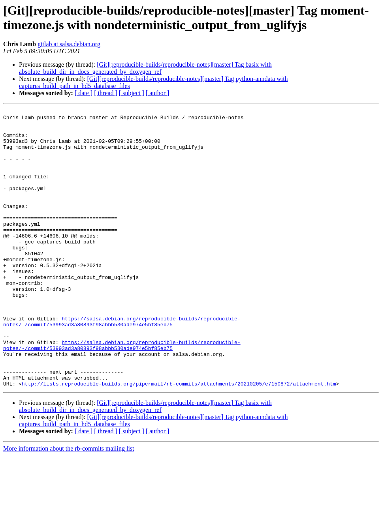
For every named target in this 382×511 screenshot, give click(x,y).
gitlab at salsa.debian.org (69, 44)
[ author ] (157, 93)
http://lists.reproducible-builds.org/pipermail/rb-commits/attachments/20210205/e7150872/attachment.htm (179, 439)
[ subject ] (131, 93)
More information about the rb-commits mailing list (68, 504)
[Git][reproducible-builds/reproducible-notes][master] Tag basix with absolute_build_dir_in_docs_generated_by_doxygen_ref (145, 68)
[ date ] (83, 93)
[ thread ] (105, 93)
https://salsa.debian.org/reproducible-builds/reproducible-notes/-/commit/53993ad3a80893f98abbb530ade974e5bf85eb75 (122, 365)
